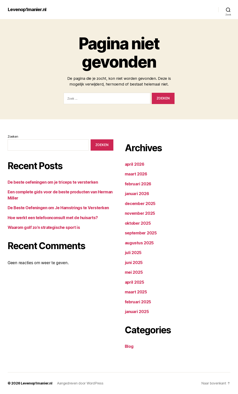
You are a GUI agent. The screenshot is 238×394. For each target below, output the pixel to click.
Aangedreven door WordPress (80, 383)
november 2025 (140, 213)
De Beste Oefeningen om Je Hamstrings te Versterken (58, 207)
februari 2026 (138, 184)
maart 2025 (136, 292)
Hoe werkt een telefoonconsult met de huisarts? (53, 217)
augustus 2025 (139, 243)
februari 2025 (138, 302)
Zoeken (13, 136)
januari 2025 (137, 311)
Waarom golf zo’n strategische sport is (44, 227)
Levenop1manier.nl (27, 9)
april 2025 (134, 282)
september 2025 (141, 233)
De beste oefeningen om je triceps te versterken (53, 182)
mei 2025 (134, 272)
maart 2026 (136, 174)
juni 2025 (134, 262)
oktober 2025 (138, 223)
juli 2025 (133, 252)
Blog (129, 346)
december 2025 (140, 203)
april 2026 (134, 164)
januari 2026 (137, 193)
